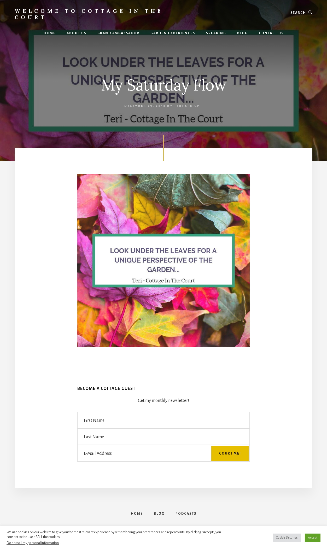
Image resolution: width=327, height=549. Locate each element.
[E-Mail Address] (163, 453)
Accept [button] (312, 537)
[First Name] (163, 420)
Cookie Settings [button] (287, 537)
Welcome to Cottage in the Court (89, 14)
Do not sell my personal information (33, 543)
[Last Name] (163, 436)
